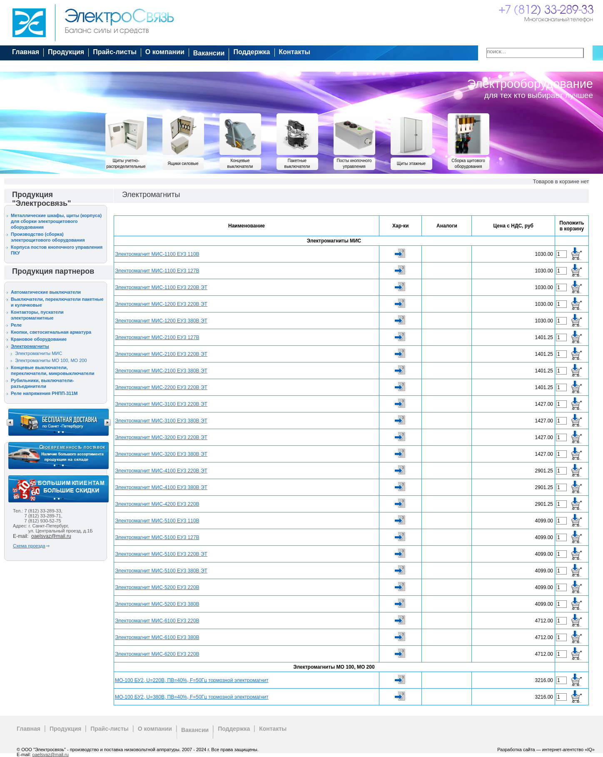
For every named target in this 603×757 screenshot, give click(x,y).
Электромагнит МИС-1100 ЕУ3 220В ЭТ (161, 287)
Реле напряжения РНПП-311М (44, 393)
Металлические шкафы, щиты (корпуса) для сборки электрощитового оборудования (56, 221)
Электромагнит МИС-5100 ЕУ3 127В (157, 537)
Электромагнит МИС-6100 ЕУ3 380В (157, 637)
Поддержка (251, 51)
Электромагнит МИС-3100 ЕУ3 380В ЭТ (161, 421)
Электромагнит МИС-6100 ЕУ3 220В (157, 621)
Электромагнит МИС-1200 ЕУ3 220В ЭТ (161, 304)
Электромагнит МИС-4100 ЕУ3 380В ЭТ (161, 487)
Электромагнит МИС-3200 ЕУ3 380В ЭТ (161, 454)
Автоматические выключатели (46, 292)
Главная (25, 51)
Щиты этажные (411, 163)
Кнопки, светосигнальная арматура (51, 332)
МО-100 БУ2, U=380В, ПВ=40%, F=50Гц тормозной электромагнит (192, 697)
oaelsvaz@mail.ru (51, 536)
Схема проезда (29, 545)
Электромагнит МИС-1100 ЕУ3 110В (157, 254)
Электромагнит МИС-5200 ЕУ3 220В (157, 587)
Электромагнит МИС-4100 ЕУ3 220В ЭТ (161, 471)
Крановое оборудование (39, 339)
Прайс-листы (115, 51)
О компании (164, 51)
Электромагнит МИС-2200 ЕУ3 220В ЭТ (161, 387)
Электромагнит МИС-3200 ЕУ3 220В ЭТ (161, 437)
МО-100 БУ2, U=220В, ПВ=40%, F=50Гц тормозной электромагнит (192, 680)
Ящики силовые (183, 163)
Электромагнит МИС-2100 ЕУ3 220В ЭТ (161, 354)
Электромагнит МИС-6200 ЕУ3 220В (157, 654)
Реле (16, 324)
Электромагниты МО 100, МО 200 (51, 360)
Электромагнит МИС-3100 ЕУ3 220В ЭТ (161, 404)
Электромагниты (30, 346)
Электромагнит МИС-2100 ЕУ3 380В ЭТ (161, 371)
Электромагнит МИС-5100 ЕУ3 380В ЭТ (161, 571)
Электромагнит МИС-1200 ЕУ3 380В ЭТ (161, 321)
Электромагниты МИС (38, 353)
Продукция (66, 51)
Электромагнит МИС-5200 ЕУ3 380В (157, 604)
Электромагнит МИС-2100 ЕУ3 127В (157, 337)
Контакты (294, 51)
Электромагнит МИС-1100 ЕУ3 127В (157, 271)
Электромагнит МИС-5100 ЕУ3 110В (157, 521)
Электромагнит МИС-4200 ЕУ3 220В (157, 504)
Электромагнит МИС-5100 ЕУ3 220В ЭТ (161, 554)
